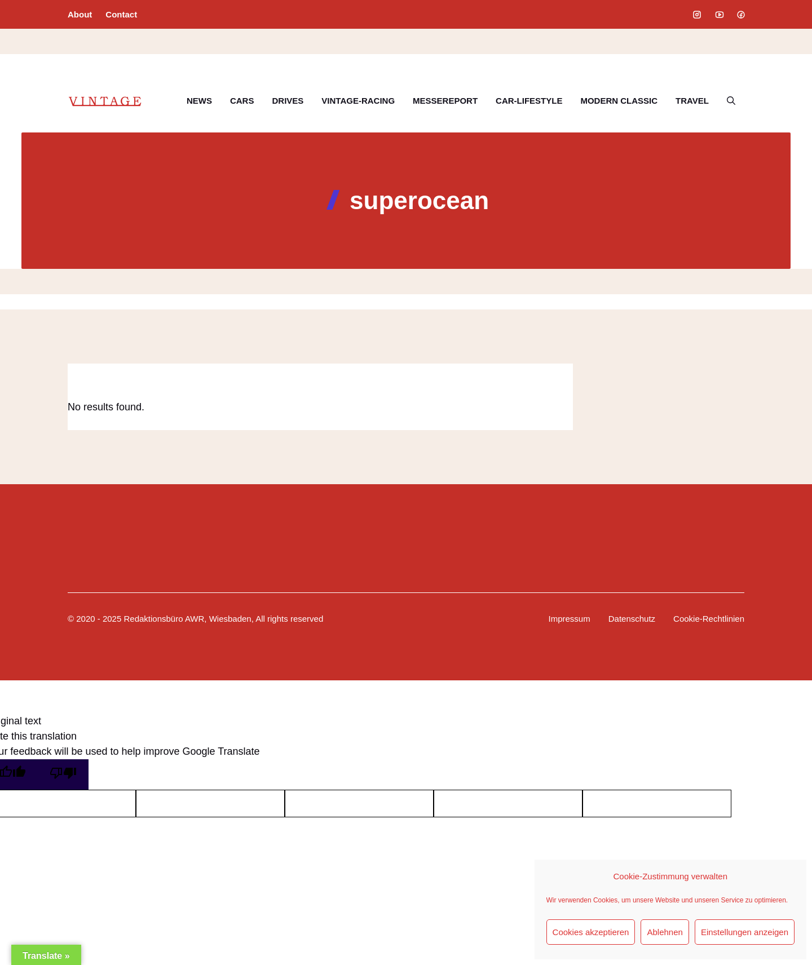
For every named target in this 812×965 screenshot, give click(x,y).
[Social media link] (696, 14)
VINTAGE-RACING (358, 100)
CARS (242, 100)
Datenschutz (631, 618)
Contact (121, 14)
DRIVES (287, 100)
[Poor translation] (63, 774)
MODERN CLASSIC (618, 100)
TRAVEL (692, 100)
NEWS (199, 100)
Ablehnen (664, 932)
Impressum (569, 618)
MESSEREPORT (445, 100)
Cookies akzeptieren (591, 932)
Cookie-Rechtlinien (708, 618)
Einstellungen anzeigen (744, 932)
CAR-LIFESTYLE (529, 100)
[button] (731, 100)
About (80, 14)
